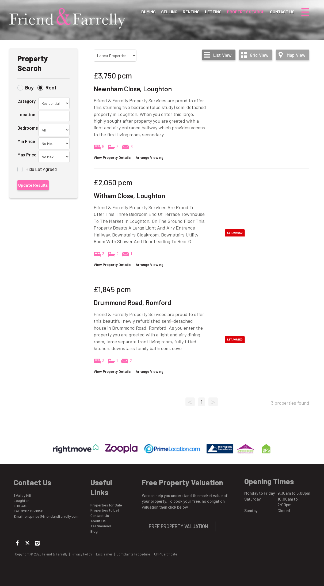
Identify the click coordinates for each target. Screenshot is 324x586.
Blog (94, 531)
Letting (213, 11)
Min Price (26, 141)
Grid (259, 55)
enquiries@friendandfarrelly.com (51, 516)
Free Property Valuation (178, 526)
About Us (98, 521)
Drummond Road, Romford (132, 302)
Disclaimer (104, 554)
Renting (191, 11)
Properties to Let (104, 510)
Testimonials (101, 526)
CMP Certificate (165, 554)
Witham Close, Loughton (129, 195)
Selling (169, 11)
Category (26, 101)
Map (296, 55)
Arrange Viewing (149, 157)
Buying (148, 11)
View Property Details (112, 157)
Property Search (246, 11)
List (222, 55)
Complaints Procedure (133, 554)
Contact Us (282, 11)
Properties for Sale (106, 505)
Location (26, 114)
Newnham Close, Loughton (133, 89)
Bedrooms (27, 127)
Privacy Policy (81, 554)
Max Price (26, 154)
